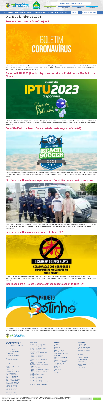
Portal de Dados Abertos (61, 353)
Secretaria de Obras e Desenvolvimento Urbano (37, 374)
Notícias (50, 12)
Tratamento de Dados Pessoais (38, 384)
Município (11, 13)
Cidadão (56, 344)
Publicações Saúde (11, 389)
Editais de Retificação (12, 380)
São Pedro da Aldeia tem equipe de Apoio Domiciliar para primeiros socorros (49, 180)
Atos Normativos (58, 364)
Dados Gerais (9, 369)
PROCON (32, 375)
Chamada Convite (59, 363)
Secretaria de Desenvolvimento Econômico (38, 353)
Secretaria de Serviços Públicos (38, 371)
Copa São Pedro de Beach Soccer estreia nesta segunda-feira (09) (43, 128)
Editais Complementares (13, 379)
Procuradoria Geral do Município (39, 364)
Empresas (56, 346)
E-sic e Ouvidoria (58, 12)
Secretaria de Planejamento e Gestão (38, 362)
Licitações (92, 7)
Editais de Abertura (11, 377)
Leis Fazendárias (82, 346)
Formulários (57, 369)
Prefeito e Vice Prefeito (12, 366)
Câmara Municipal (83, 353)
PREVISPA (32, 366)
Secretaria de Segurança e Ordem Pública (39, 370)
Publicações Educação (12, 386)
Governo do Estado (83, 357)
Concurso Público (11, 373)
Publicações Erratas (11, 388)
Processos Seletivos (20, 12)
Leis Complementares (84, 347)
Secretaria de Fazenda (36, 356)
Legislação (38, 13)
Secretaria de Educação (36, 355)
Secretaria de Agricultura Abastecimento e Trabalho (37, 346)
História (8, 367)
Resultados (57, 366)
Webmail (80, 365)
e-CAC (65, 12)
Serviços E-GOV (82, 361)
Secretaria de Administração (38, 344)
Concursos (78, 7)
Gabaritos (56, 368)
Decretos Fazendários (84, 348)
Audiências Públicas (11, 385)
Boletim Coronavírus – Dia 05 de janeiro (28, 21)
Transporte (57, 348)
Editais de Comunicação (12, 376)
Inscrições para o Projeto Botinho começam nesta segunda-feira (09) (45, 283)
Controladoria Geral (35, 351)
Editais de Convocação (12, 374)
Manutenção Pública (59, 350)
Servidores (57, 347)
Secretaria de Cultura (36, 377)
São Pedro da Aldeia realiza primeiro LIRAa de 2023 (35, 232)
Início (5, 12)
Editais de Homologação (12, 382)
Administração (82, 367)
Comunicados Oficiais (12, 383)
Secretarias (30, 12)
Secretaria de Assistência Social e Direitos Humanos (39, 349)
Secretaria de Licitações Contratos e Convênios (39, 382)
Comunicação (64, 7)
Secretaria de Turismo (36, 380)
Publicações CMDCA (11, 391)
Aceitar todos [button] (97, 398)
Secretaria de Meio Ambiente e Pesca (38, 360)
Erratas (56, 370)
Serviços (49, 7)
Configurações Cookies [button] (86, 398)
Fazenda (80, 354)
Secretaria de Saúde (35, 367)
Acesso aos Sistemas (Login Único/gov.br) (86, 363)
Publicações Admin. (11, 392)
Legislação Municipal (84, 344)
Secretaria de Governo (36, 358)
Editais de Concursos (60, 359)
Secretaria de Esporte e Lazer (38, 378)
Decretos (56, 372)
